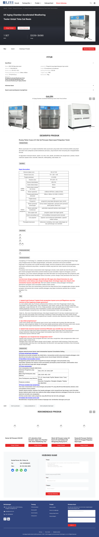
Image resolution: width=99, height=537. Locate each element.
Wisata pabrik (34, 510)
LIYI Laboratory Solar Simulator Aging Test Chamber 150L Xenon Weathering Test (37, 439)
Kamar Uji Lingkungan (54, 510)
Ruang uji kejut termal (54, 513)
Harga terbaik (9, 28)
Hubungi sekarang (53, 494)
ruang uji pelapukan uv (29, 405)
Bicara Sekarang (23, 28)
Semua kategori (53, 516)
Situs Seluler (47, 532)
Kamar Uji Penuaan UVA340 (13, 438)
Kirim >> (72, 525)
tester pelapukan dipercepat (46, 405)
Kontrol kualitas (34, 512)
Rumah (5, 8)
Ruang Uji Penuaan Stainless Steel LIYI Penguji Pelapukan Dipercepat (83, 439)
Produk (10, 8)
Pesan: (48, 459)
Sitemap (40, 532)
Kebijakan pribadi (56, 532)
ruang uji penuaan (17, 8)
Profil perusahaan (34, 507)
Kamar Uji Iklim (53, 507)
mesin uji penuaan (15, 405)
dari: (47, 477)
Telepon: (48, 485)
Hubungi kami (34, 515)
